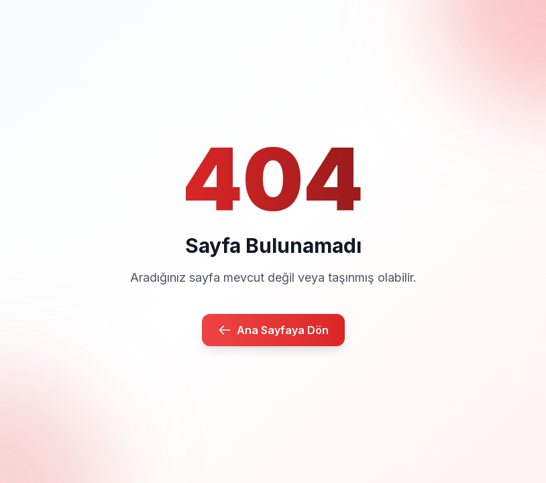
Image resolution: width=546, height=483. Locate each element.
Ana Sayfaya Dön (273, 330)
